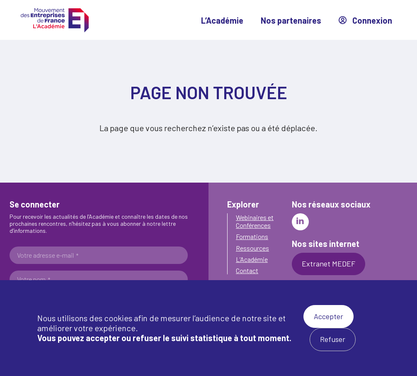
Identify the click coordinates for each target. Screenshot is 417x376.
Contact (247, 270)
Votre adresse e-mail (47, 255)
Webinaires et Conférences (255, 221)
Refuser (332, 339)
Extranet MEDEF (328, 263)
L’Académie (222, 20)
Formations (252, 236)
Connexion (365, 20)
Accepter (328, 316)
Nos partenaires (291, 20)
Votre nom (33, 279)
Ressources (252, 248)
